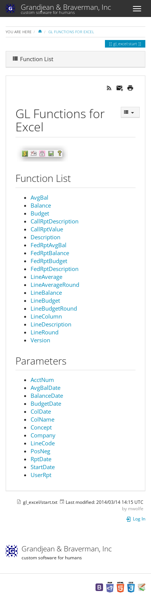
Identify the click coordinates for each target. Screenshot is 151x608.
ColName (42, 419)
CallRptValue (47, 229)
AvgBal (39, 197)
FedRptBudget (49, 261)
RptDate (41, 459)
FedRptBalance (50, 253)
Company (43, 435)
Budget (40, 213)
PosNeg (40, 451)
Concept (41, 427)
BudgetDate (46, 403)
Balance (41, 205)
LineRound (45, 332)
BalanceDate (47, 395)
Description (45, 237)
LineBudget (45, 300)
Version (40, 340)
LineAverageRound (55, 284)
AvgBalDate (45, 387)
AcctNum (42, 379)
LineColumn (46, 316)
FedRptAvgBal (48, 245)
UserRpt (41, 475)
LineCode (43, 443)
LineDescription (51, 324)
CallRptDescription (55, 221)
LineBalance (46, 292)
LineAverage (46, 276)
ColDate (41, 411)
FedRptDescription (55, 268)
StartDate (43, 467)
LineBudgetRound (54, 308)
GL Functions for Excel (71, 31)
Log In (135, 519)
